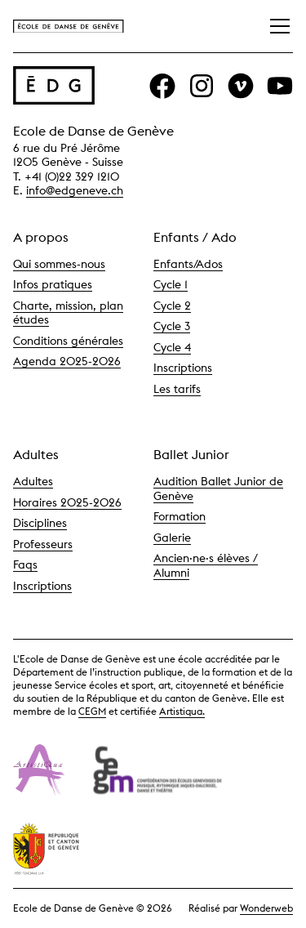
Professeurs (43, 544)
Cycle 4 (172, 347)
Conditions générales (68, 340)
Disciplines (40, 522)
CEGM (92, 711)
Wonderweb (266, 908)
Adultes (33, 481)
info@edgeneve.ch (74, 190)
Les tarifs (177, 388)
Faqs (25, 564)
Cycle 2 (172, 305)
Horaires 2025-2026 (67, 502)
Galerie (172, 537)
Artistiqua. (182, 711)
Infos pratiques (52, 284)
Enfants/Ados (188, 263)
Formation (179, 516)
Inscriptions (182, 367)
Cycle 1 (170, 284)
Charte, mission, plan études (68, 313)
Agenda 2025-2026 (67, 361)
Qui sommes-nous (59, 263)
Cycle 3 (171, 325)
